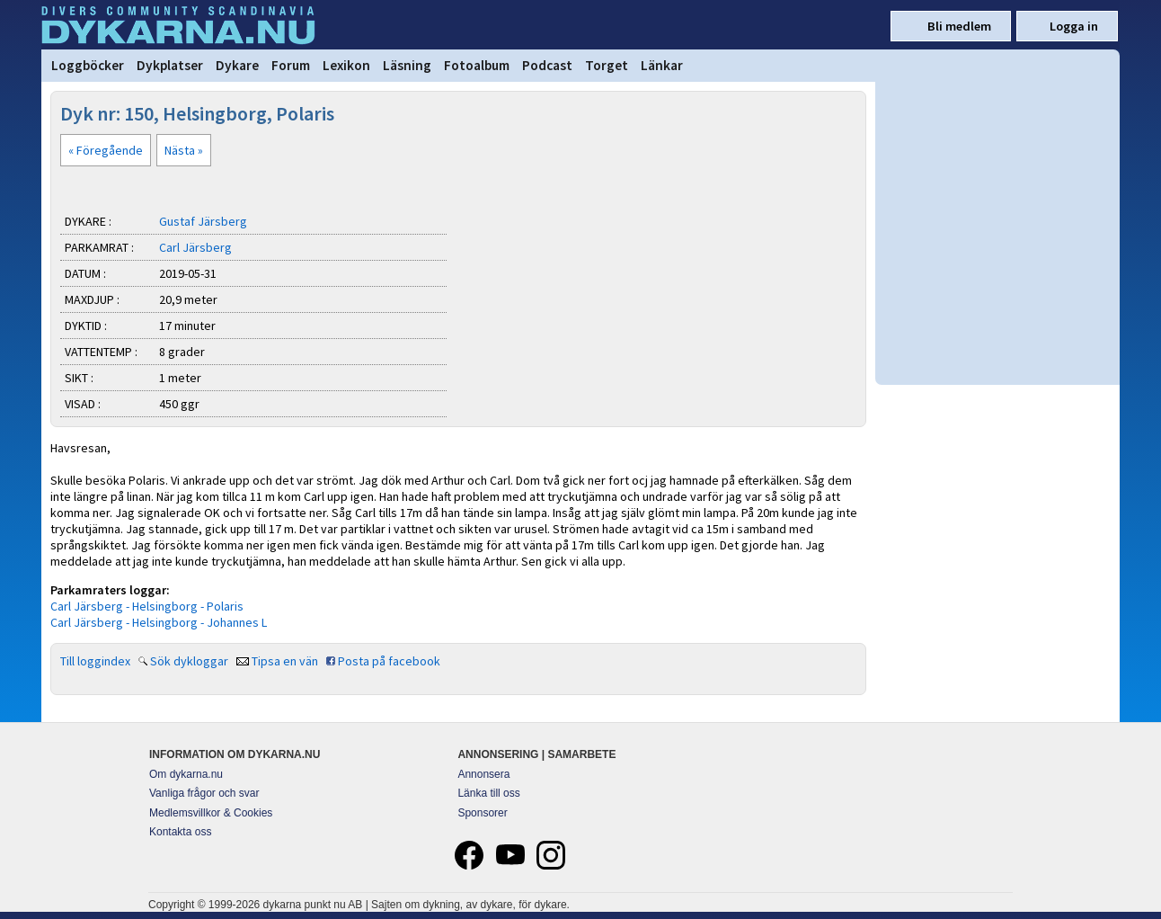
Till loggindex (95, 661)
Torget (606, 65)
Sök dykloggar (189, 661)
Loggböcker (87, 65)
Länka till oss (488, 793)
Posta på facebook (389, 661)
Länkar (662, 65)
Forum (290, 65)
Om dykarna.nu (186, 774)
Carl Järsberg (195, 247)
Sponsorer (482, 813)
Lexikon (346, 65)
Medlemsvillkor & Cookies (210, 813)
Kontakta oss (180, 831)
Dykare (237, 65)
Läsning (407, 65)
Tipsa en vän (285, 661)
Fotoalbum (477, 65)
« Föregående (105, 150)
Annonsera (483, 774)
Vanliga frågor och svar (204, 793)
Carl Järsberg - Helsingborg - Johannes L (158, 622)
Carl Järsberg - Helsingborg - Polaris (147, 606)
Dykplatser (170, 65)
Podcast (547, 65)
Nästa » (183, 150)
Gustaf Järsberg (203, 221)
